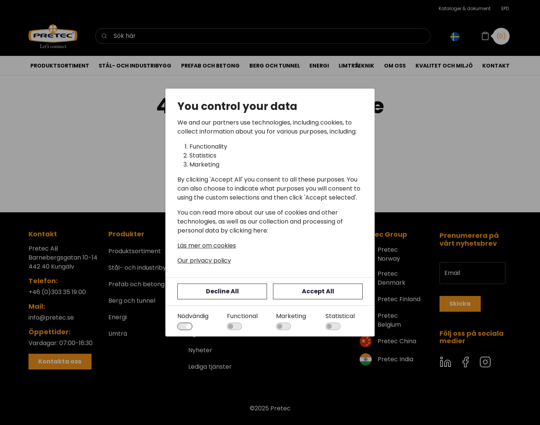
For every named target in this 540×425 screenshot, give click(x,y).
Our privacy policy (204, 260)
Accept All (318, 291)
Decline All (222, 291)
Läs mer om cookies (206, 245)
